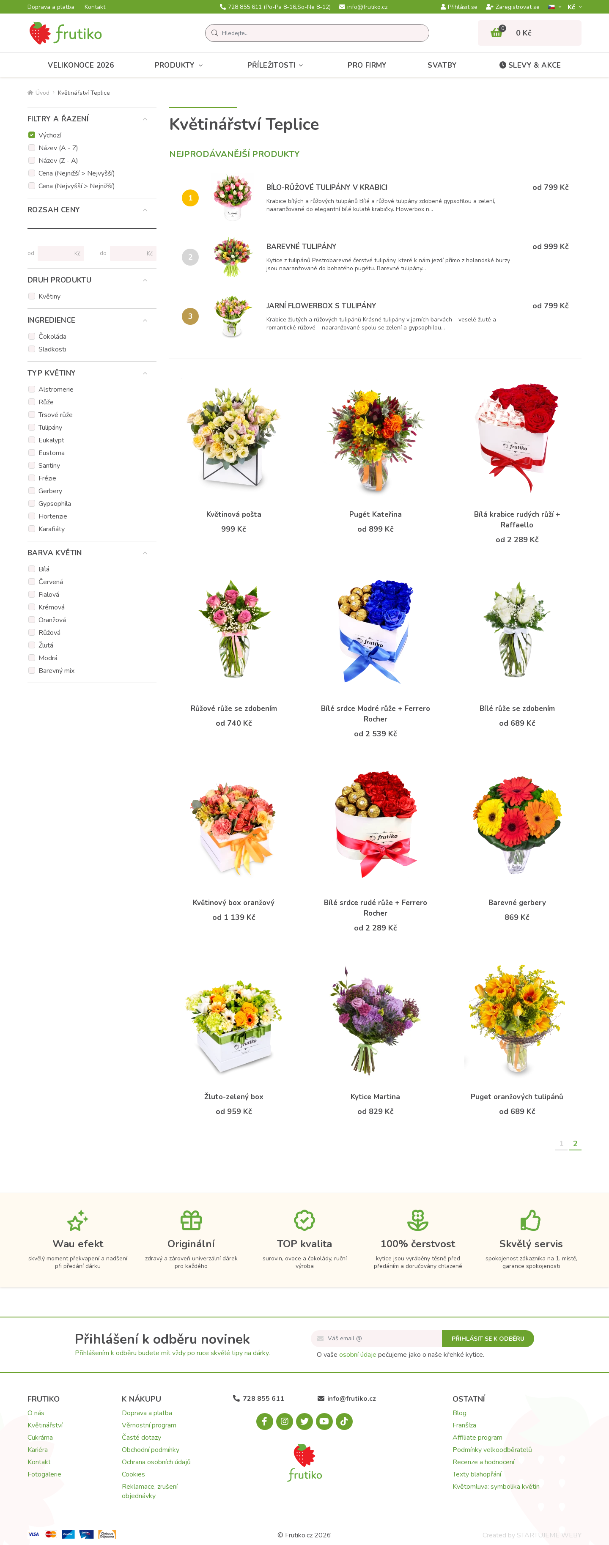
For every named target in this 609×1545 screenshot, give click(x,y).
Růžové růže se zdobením (234, 708)
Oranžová (52, 620)
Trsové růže (55, 415)
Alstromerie (56, 389)
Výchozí (49, 135)
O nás (35, 1413)
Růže (46, 402)
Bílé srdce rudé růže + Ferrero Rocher (375, 908)
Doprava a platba (50, 7)
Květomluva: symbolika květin (496, 1486)
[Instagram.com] (284, 1421)
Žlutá (45, 645)
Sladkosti (52, 349)
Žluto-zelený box (233, 1097)
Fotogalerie (44, 1474)
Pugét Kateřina (375, 514)
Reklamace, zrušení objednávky (150, 1491)
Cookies (133, 1474)
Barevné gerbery (517, 903)
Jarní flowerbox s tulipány (321, 306)
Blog (459, 1413)
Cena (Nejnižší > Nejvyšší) (76, 173)
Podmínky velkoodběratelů (492, 1449)
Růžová (49, 632)
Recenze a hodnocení (483, 1462)
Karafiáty (51, 529)
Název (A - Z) (58, 148)
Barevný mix (56, 670)
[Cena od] (57, 253)
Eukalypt (51, 440)
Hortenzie (52, 516)
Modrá (48, 658)
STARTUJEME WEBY (549, 1535)
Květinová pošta (233, 514)
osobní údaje (357, 1354)
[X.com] (304, 1421)
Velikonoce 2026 (81, 65)
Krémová (51, 607)
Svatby (442, 65)
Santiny (49, 465)
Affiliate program (477, 1437)
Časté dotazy (141, 1437)
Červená (50, 582)
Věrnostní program (149, 1425)
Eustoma (51, 453)
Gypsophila (54, 503)
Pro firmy (367, 65)
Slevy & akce (529, 65)
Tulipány (50, 427)
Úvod (38, 93)
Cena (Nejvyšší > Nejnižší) (76, 186)
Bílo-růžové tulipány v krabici (326, 187)
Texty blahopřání (477, 1474)
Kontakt (95, 7)
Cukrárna (40, 1437)
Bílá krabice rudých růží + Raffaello (517, 520)
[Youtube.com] (324, 1421)
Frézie (47, 478)
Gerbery (50, 491)
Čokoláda (52, 336)
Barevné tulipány (301, 247)
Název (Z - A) (58, 160)
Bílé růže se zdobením (517, 708)
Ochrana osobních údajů (156, 1462)
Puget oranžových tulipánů (517, 1097)
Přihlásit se (459, 7)
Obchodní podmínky (150, 1449)
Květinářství (45, 1425)
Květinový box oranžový (233, 903)
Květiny (49, 296)
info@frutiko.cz (363, 7)
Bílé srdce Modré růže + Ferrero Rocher (375, 714)
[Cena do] (129, 253)
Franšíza (464, 1425)
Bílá (43, 569)
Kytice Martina (375, 1097)
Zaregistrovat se (513, 7)
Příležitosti (277, 65)
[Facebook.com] (264, 1421)
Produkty (181, 65)
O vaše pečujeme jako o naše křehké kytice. (400, 1354)
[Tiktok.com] (344, 1421)
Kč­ (572, 7)
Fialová (48, 594)
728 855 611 (275, 7)
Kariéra (37, 1449)
